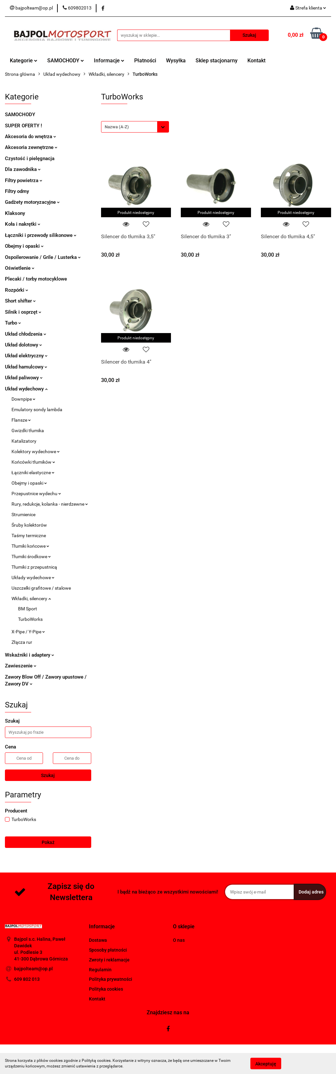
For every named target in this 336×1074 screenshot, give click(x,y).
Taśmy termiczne (28, 535)
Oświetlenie (19, 268)
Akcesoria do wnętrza (30, 136)
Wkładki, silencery (31, 598)
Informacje (109, 60)
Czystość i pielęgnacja (29, 158)
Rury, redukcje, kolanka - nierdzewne (49, 504)
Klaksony (15, 213)
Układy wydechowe (32, 577)
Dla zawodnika (23, 169)
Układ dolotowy (23, 345)
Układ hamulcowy (26, 367)
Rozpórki (16, 290)
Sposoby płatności (108, 950)
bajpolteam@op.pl (33, 968)
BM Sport (27, 608)
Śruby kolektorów (29, 525)
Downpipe (23, 399)
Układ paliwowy (24, 378)
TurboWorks (30, 619)
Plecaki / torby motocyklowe (36, 279)
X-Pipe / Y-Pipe (28, 631)
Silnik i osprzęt (23, 312)
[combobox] (135, 127)
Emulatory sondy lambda (36, 409)
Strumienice (23, 514)
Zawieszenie (20, 666)
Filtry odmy (17, 191)
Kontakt (256, 60)
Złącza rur (21, 642)
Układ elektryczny (26, 356)
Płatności (145, 60)
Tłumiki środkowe (31, 556)
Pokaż (48, 842)
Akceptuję (265, 1063)
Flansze (21, 420)
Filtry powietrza (23, 180)
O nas (179, 940)
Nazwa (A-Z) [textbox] (117, 126)
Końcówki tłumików (33, 462)
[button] (102, 927)
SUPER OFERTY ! (23, 126)
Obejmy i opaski (24, 246)
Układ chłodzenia (25, 334)
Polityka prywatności (110, 979)
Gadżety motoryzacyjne (32, 202)
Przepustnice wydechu (36, 493)
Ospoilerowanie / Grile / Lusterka (43, 257)
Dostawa (98, 940)
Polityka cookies (106, 989)
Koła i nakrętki (22, 224)
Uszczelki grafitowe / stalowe (41, 588)
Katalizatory (23, 441)
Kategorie (23, 60)
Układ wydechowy (26, 389)
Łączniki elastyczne (32, 472)
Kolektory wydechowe (35, 451)
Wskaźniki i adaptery (29, 655)
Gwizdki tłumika (27, 430)
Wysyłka (176, 60)
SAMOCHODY (65, 60)
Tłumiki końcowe (30, 546)
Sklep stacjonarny (217, 60)
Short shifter (20, 301)
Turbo (13, 323)
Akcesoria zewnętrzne (31, 147)
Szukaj (48, 775)
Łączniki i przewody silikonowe (40, 235)
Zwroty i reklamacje (109, 959)
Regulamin (100, 969)
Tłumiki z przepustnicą (34, 567)
